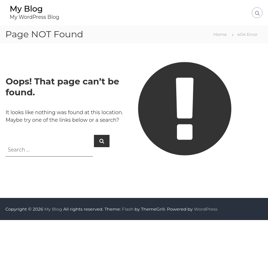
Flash (127, 209)
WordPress (206, 209)
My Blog (26, 9)
